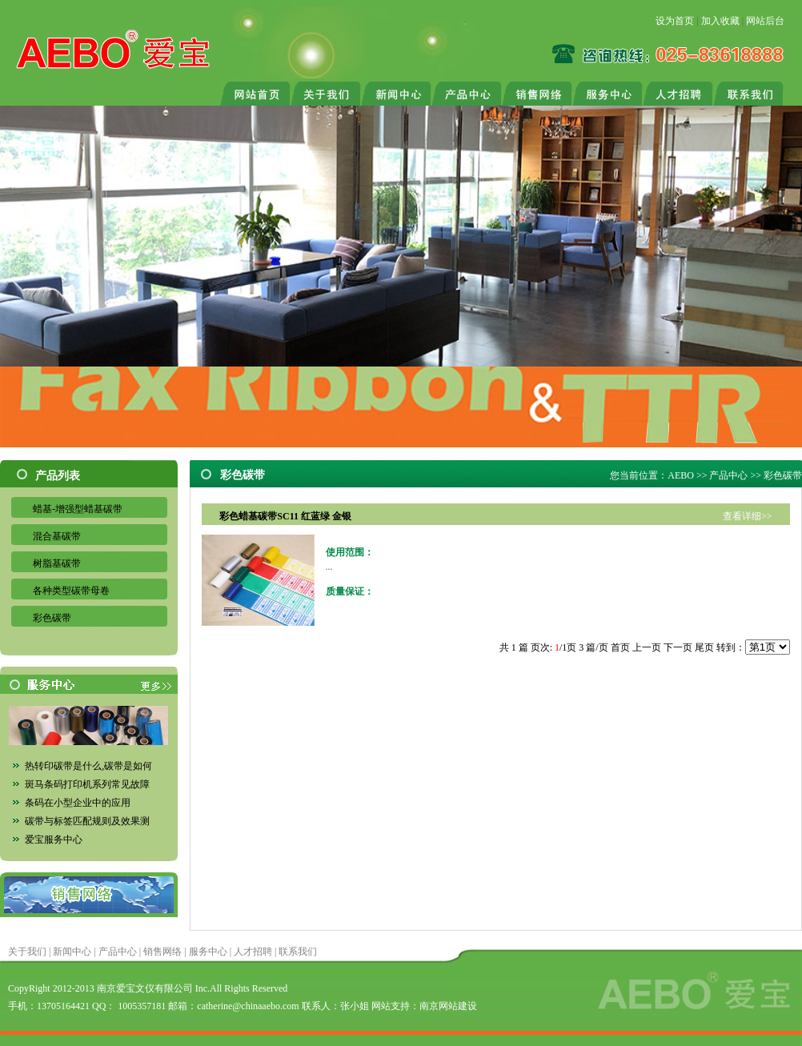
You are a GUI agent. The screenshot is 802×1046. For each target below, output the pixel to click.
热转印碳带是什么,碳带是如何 (88, 765)
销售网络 (162, 951)
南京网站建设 (448, 1006)
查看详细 (742, 516)
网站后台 (765, 20)
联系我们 (298, 951)
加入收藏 (720, 20)
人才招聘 (253, 951)
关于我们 (27, 951)
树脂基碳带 (57, 563)
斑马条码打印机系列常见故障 (87, 784)
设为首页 (675, 20)
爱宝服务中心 (53, 839)
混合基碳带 (57, 536)
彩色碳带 (52, 617)
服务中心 (208, 951)
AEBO (681, 475)
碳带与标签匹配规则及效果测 (87, 821)
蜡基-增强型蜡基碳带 (77, 509)
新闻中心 (72, 951)
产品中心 (728, 475)
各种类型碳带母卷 (71, 590)
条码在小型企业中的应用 (77, 802)
